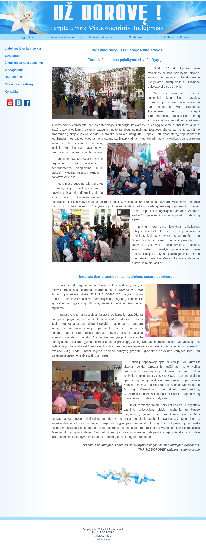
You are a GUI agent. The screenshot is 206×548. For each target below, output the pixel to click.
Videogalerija (14, 70)
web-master (103, 539)
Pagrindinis (26, 37)
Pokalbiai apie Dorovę (175, 37)
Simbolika (135, 37)
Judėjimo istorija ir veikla (23, 48)
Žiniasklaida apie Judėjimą (24, 62)
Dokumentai (13, 77)
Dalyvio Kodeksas (100, 37)
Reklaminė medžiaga (19, 84)
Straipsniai (12, 55)
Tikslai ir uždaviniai (61, 37)
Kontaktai (12, 91)
